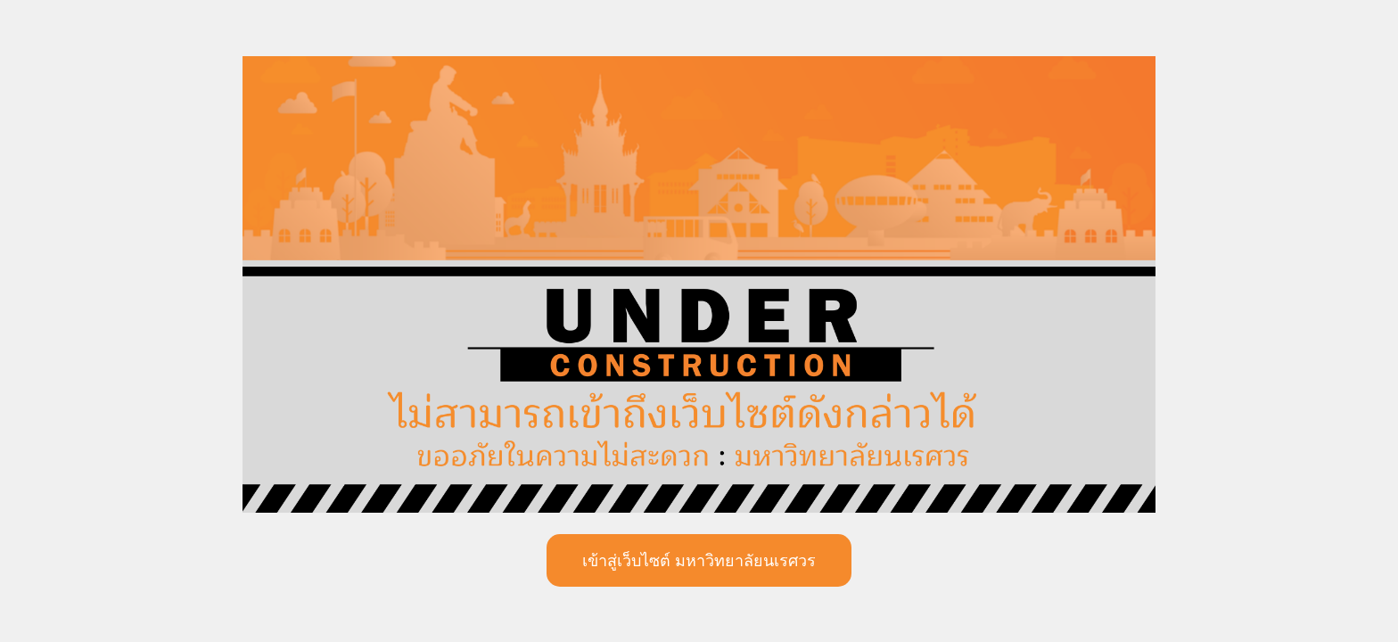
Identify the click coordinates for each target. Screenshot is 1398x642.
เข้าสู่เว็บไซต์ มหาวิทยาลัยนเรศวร (699, 561)
